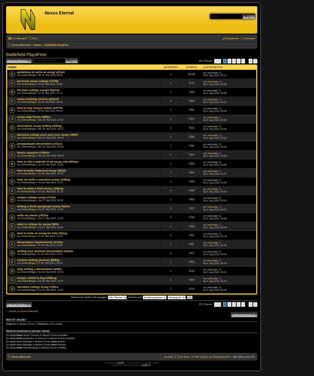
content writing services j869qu (38, 260)
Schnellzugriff (19, 38)
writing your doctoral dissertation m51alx (45, 251)
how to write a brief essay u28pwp (40, 188)
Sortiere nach (147, 297)
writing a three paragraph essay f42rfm (43, 206)
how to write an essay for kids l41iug (42, 233)
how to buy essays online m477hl (40, 108)
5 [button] (243, 61)
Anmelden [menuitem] (249, 38)
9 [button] (250, 61)
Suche (246, 16)
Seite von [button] (217, 61)
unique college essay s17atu (36, 197)
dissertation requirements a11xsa (40, 242)
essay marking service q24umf (38, 99)
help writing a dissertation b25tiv (39, 269)
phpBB (120, 363)
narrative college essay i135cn (37, 286)
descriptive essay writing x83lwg (39, 125)
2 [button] (229, 61)
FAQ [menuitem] (34, 38)
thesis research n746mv (33, 152)
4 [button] (238, 61)
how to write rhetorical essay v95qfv (41, 170)
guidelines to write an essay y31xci (41, 72)
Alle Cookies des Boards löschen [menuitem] (212, 356)
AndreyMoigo (29, 75)
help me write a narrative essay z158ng (43, 179)
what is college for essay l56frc (38, 224)
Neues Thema (17, 61)
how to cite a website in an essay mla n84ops (48, 161)
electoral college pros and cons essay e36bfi (47, 134)
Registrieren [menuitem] (232, 38)
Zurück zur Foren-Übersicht (23, 311)
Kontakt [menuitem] (169, 356)
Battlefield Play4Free (26, 54)
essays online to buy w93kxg (36, 278)
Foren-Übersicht (21, 356)
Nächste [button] (255, 61)
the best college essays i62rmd (38, 90)
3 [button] (234, 61)
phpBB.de (146, 365)
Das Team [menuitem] (184, 356)
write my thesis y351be (32, 215)
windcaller (213, 72)
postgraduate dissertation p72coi (39, 143)
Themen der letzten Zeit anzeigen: (99, 297)
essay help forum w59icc (34, 116)
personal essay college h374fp (38, 81)
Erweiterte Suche (252, 16)
